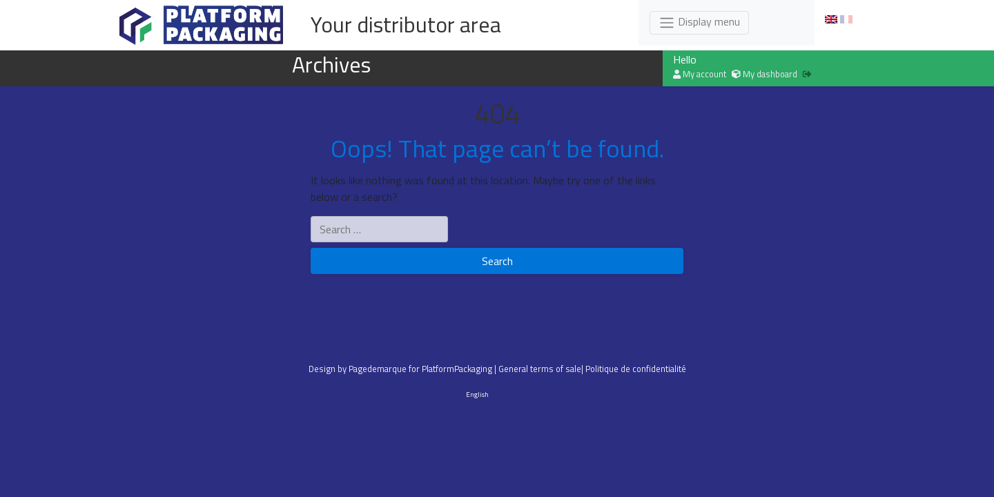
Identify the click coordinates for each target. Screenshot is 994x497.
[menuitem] (831, 19)
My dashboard (764, 74)
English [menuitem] (477, 394)
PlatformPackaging (457, 369)
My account (699, 74)
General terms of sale (539, 369)
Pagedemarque (378, 369)
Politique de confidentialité (635, 369)
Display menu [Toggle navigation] (699, 22)
